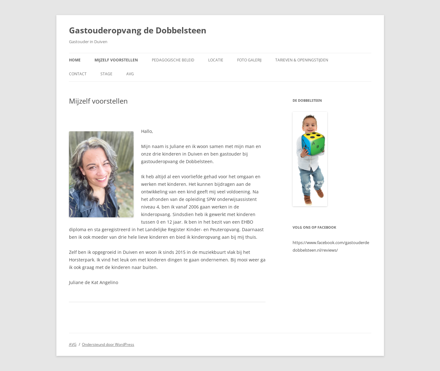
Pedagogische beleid (173, 60)
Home (75, 60)
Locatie (215, 60)
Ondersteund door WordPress (108, 344)
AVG (130, 74)
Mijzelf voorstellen (116, 60)
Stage (106, 74)
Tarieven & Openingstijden (301, 60)
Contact (78, 74)
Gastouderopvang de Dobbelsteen (137, 30)
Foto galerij (249, 60)
